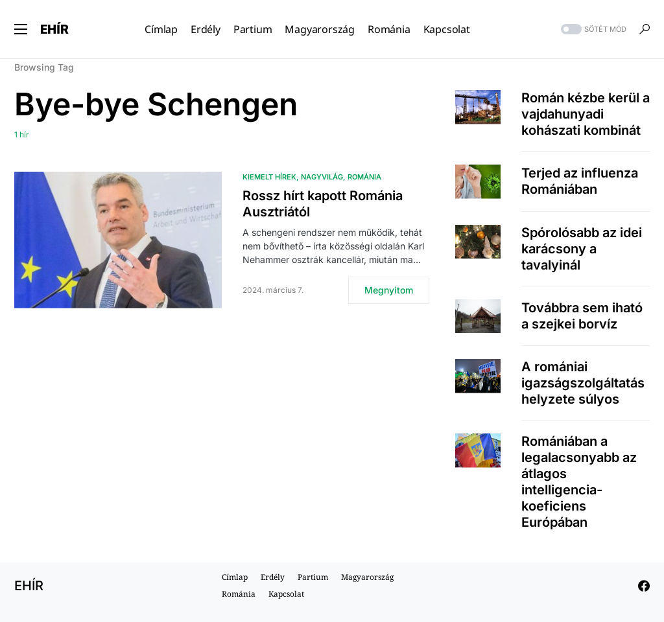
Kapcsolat (286, 593)
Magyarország (367, 576)
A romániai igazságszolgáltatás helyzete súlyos (583, 383)
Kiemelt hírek (269, 176)
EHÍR (54, 29)
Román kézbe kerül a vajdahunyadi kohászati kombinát (585, 114)
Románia (364, 176)
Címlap (235, 576)
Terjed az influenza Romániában (579, 181)
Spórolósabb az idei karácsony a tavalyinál (581, 249)
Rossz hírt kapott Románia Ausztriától (323, 204)
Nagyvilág (322, 176)
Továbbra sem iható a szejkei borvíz (582, 316)
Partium (313, 576)
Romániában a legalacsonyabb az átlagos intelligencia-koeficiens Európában (579, 481)
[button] (20, 29)
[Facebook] (644, 586)
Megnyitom (388, 289)
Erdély (273, 576)
